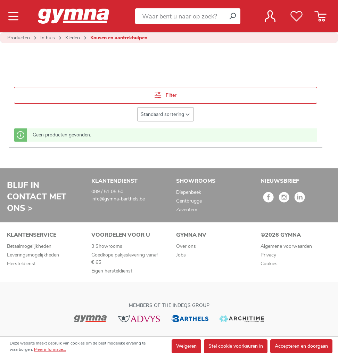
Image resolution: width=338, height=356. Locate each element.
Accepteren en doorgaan (301, 346)
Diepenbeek (188, 192)
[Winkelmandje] (320, 16)
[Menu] (15, 16)
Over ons (186, 246)
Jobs (181, 255)
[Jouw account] (270, 16)
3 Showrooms (106, 246)
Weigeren (186, 346)
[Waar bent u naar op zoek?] (180, 16)
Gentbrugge (189, 201)
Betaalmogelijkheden (29, 246)
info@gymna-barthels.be (118, 199)
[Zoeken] (232, 16)
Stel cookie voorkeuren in (235, 346)
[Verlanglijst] (296, 16)
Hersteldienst (21, 263)
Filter (165, 95)
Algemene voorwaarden (286, 246)
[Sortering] (165, 114)
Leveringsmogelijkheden (33, 255)
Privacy (268, 255)
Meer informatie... (50, 349)
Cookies (269, 263)
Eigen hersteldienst (111, 271)
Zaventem (186, 209)
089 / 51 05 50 (107, 191)
